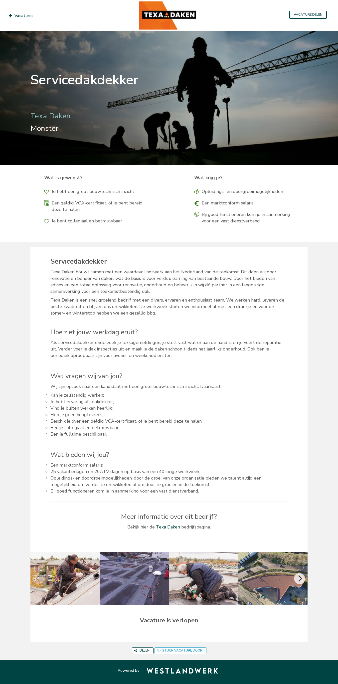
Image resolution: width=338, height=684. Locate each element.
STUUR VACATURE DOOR (179, 650)
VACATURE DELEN (308, 14)
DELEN (142, 650)
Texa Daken (168, 527)
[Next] (299, 578)
